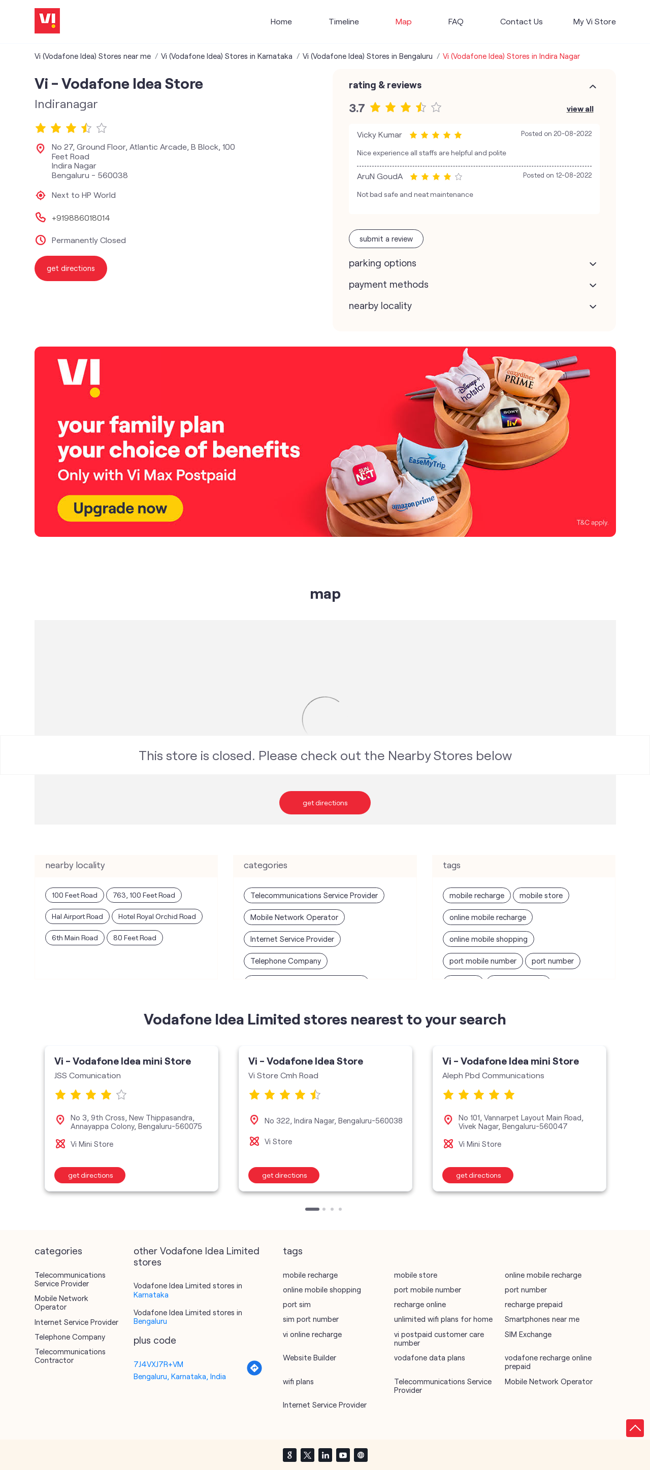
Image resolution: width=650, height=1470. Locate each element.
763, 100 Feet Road (144, 895)
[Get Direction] (254, 1373)
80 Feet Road (134, 937)
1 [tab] (307, 1210)
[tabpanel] (132, 1118)
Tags (293, 1250)
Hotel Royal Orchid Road (157, 916)
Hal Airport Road (77, 916)
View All (580, 108)
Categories (58, 1250)
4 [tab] (341, 1210)
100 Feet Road (75, 895)
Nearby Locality (380, 305)
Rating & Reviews (385, 84)
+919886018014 (81, 217)
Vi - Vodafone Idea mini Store (122, 1060)
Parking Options (382, 262)
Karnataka (151, 1294)
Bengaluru (150, 1320)
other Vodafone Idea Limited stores (196, 1256)
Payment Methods (389, 284)
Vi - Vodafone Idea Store (305, 1060)
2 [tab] (325, 1210)
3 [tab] (333, 1210)
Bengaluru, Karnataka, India (180, 1376)
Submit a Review (386, 238)
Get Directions (325, 802)
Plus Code (155, 1340)
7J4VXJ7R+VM (158, 1364)
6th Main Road (75, 937)
